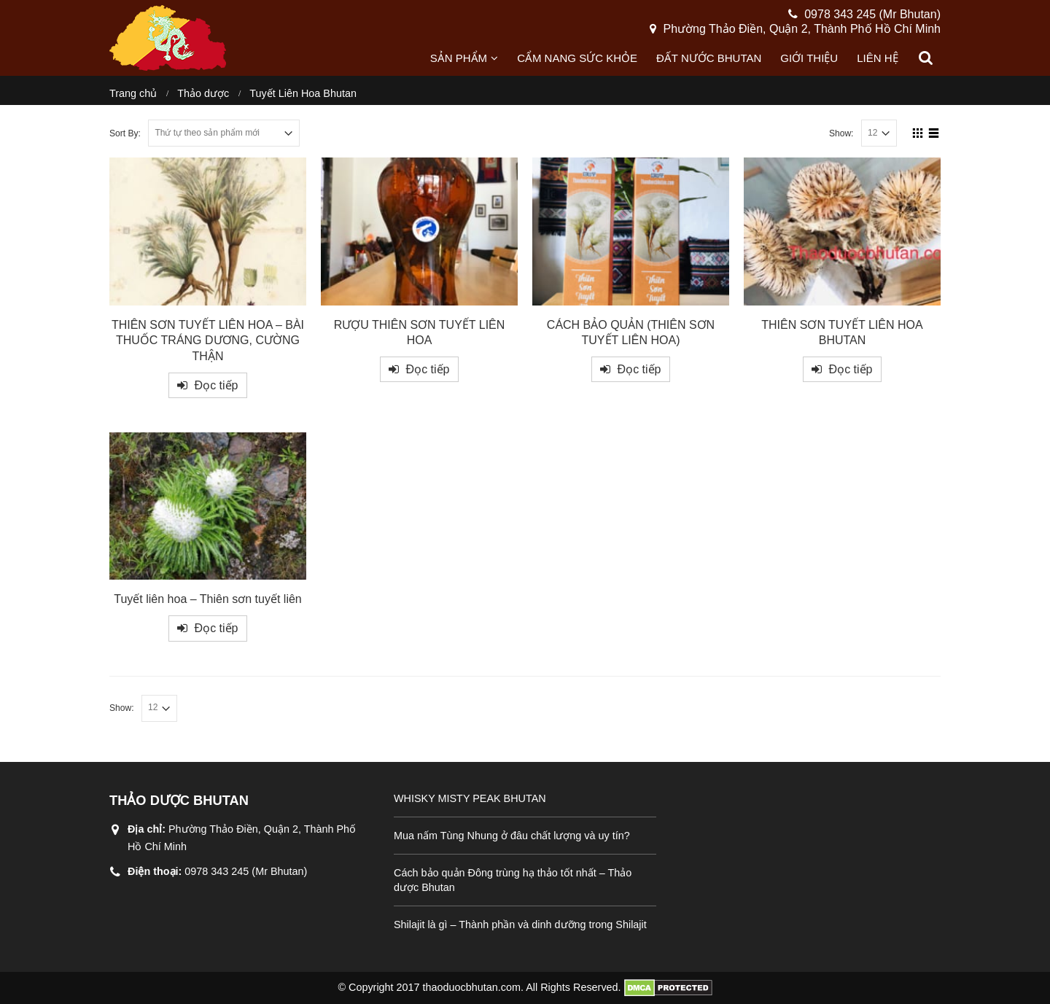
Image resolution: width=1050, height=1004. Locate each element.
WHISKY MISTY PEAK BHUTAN (470, 798)
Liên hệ (877, 58)
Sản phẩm (458, 58)
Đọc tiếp (216, 385)
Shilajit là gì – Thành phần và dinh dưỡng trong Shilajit (520, 924)
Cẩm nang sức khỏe (577, 58)
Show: (841, 133)
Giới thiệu (809, 58)
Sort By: (125, 133)
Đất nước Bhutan (708, 58)
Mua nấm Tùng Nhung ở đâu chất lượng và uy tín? (512, 835)
